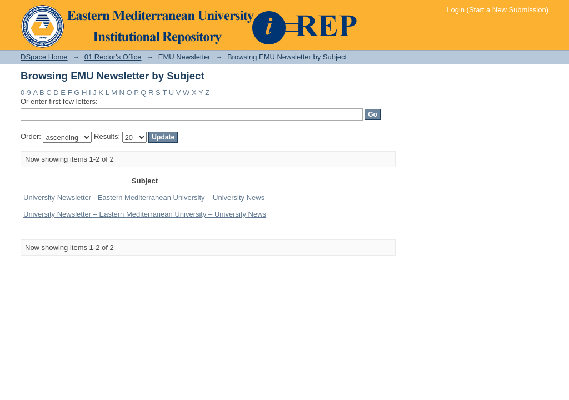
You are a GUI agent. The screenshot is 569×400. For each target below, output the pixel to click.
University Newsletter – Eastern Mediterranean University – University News (144, 214)
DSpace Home (44, 57)
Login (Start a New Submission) (497, 10)
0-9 (26, 92)
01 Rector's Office (113, 57)
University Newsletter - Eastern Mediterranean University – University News (143, 197)
